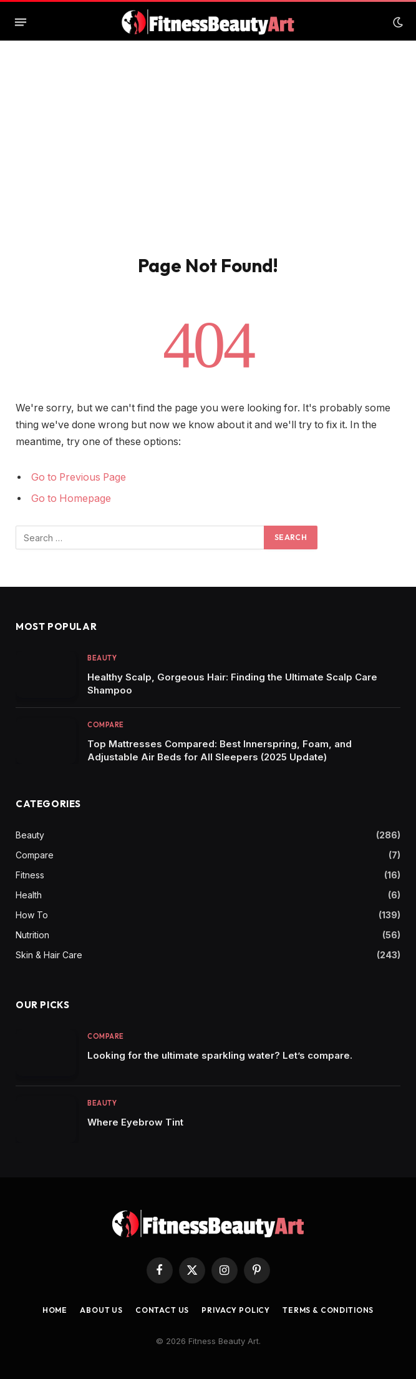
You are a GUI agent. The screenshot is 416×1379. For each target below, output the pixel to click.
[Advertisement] (208, 160)
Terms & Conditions (328, 1310)
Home (54, 1310)
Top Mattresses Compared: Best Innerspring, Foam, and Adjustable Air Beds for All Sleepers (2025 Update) (219, 750)
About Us (101, 1310)
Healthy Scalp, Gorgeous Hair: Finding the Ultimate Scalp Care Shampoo (232, 683)
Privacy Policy (235, 1310)
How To (32, 915)
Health (29, 895)
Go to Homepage (71, 498)
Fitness (30, 875)
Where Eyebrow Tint (135, 1122)
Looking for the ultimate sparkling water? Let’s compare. (219, 1055)
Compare (105, 724)
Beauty (102, 658)
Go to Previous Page (78, 477)
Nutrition (32, 935)
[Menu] (20, 22)
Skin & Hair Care (49, 955)
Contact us (162, 1310)
